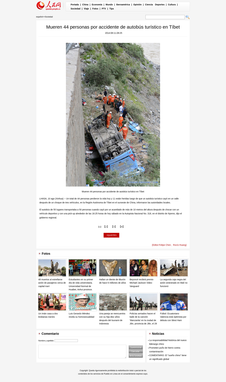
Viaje (86, 8)
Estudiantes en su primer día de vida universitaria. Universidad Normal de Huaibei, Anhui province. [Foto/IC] (81, 286)
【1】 (99, 227)
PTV (104, 8)
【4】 (122, 226)
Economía (97, 4)
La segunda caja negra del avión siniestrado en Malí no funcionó (173, 282)
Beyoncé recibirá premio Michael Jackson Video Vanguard (141, 282)
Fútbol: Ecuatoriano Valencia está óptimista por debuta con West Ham (173, 317)
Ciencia (149, 4)
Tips (111, 8)
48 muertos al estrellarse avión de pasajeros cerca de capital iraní (52, 282)
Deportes (160, 4)
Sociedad (75, 8)
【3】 (114, 226)
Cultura (172, 4)
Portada (75, 4)
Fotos (95, 8)
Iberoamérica (123, 4)
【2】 (106, 226)
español (39, 17)
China (85, 4)
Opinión (137, 4)
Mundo (109, 4)
